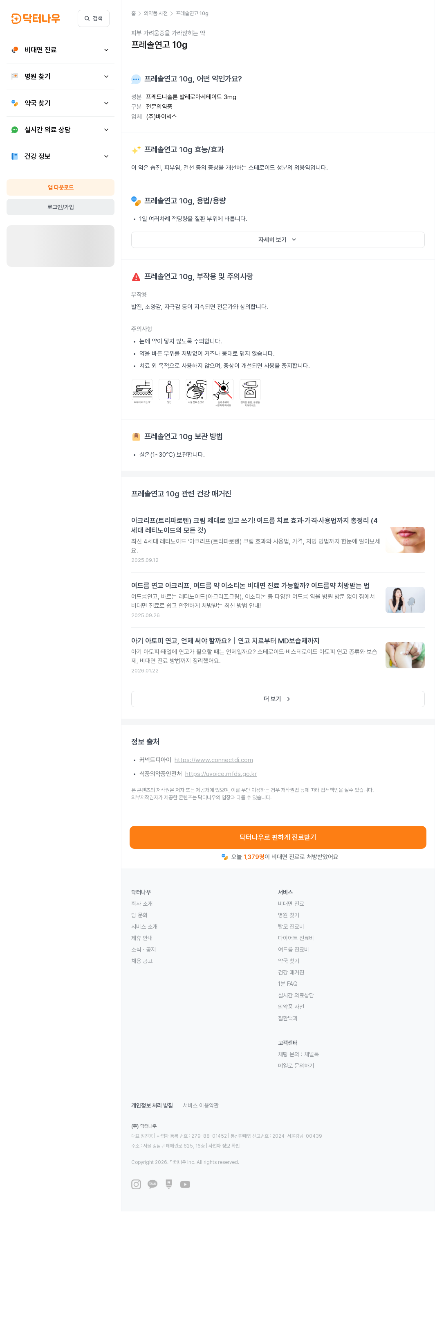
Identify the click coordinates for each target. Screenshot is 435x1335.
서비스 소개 (144, 926)
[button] (137, 13)
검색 (94, 18)
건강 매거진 (291, 972)
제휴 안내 (141, 938)
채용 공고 (141, 961)
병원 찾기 (288, 915)
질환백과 (288, 1018)
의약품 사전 (291, 1007)
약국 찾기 (288, 961)
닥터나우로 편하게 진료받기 (278, 837)
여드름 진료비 (293, 949)
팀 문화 (139, 915)
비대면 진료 (291, 903)
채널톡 (311, 1054)
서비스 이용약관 (201, 1105)
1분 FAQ (288, 984)
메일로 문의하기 (296, 1065)
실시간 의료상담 (296, 995)
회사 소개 (141, 903)
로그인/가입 (60, 207)
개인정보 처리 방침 (152, 1105)
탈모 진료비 (291, 926)
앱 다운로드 (61, 187)
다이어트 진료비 (296, 938)
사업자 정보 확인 (224, 1146)
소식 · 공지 (143, 949)
